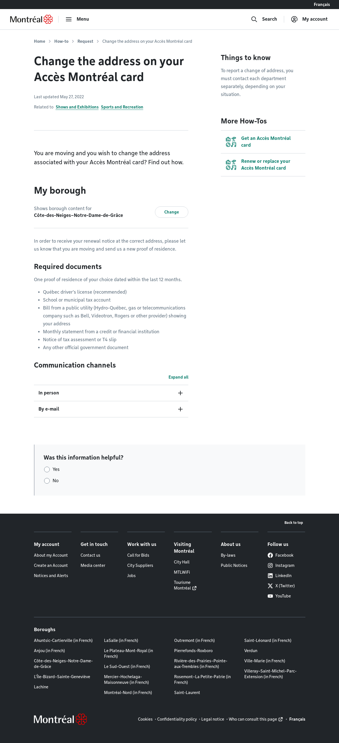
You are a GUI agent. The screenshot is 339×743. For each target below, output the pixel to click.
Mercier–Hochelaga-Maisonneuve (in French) (126, 679)
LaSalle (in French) (121, 640)
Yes (56, 469)
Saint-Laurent (187, 692)
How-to (61, 41)
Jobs (131, 575)
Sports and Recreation (122, 107)
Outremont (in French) (194, 640)
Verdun (250, 650)
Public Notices (234, 565)
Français (322, 4)
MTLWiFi (182, 572)
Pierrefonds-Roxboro (193, 650)
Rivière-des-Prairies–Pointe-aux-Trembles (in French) (200, 664)
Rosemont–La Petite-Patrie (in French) (202, 679)
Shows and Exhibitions (77, 107)
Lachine (41, 687)
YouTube (279, 596)
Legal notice (212, 719)
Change (171, 212)
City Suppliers (140, 565)
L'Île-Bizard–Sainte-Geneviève (62, 676)
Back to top (293, 522)
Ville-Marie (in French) (264, 661)
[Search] (264, 19)
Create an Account (51, 565)
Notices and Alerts (51, 575)
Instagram (280, 565)
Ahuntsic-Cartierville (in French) (63, 640)
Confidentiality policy (177, 719)
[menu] (77, 19)
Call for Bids (138, 555)
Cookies (145, 719)
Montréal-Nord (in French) (128, 692)
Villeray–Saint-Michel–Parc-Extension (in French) (270, 674)
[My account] (309, 19)
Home (39, 41)
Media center (93, 565)
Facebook (280, 555)
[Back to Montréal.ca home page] (31, 19)
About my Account (51, 555)
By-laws (228, 555)
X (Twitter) (281, 586)
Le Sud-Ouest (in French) (127, 666)
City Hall (181, 562)
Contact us (90, 555)
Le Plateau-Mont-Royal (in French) (128, 653)
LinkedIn (279, 575)
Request (85, 41)
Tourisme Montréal (182, 585)
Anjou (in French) (49, 650)
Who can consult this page (253, 719)
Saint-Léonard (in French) (268, 640)
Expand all (178, 377)
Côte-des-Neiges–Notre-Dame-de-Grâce (63, 664)
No (56, 480)
